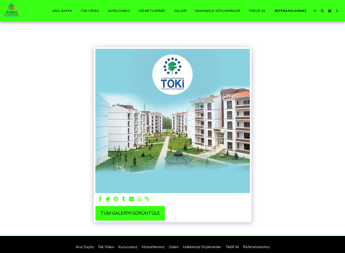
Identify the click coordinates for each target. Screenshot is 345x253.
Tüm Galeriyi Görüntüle (130, 213)
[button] (314, 10)
